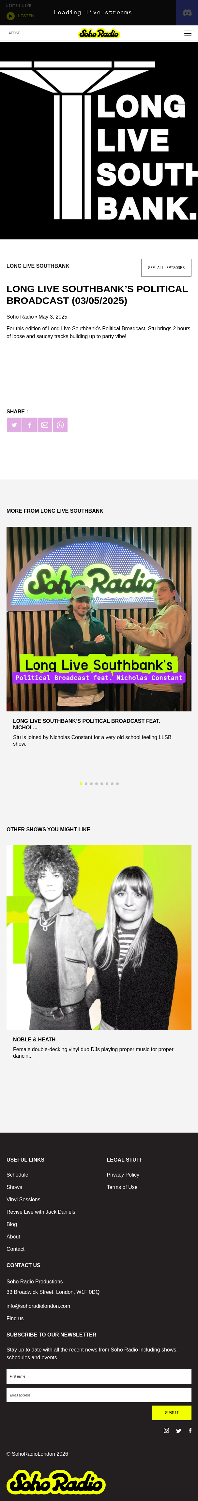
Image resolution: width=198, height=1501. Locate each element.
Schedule (17, 1175)
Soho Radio (21, 317)
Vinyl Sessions (23, 1199)
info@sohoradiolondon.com (38, 1306)
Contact (15, 1249)
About (13, 1236)
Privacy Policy (123, 1175)
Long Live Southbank (38, 266)
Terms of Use (122, 1187)
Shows (14, 1187)
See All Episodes (166, 268)
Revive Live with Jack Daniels (41, 1212)
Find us (15, 1318)
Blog (12, 1224)
